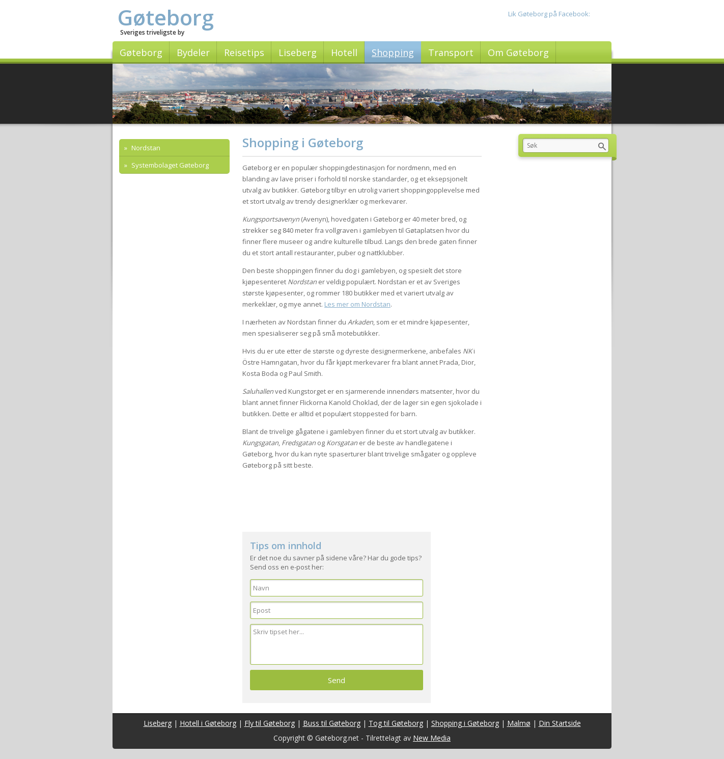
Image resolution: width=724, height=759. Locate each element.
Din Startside (560, 723)
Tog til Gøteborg (396, 723)
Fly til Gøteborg (269, 723)
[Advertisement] (362, 501)
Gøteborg (166, 17)
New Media (432, 738)
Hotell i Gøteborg (208, 723)
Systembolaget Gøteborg (169, 165)
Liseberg (158, 723)
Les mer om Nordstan (357, 304)
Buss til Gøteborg (331, 723)
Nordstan (145, 147)
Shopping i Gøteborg (465, 723)
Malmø (519, 723)
